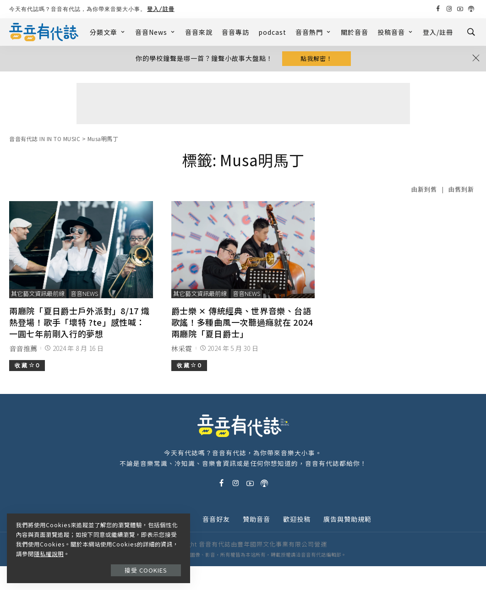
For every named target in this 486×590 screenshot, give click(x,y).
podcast (272, 32)
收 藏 (27, 365)
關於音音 (354, 32)
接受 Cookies (146, 570)
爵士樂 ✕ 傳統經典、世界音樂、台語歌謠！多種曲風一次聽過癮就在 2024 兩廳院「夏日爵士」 (242, 322)
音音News (155, 32)
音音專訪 (235, 32)
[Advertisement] (243, 103)
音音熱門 (313, 32)
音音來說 (199, 32)
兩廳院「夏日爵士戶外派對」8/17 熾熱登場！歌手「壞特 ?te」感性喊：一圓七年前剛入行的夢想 (79, 322)
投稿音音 (395, 32)
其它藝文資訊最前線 (38, 293)
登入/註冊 (161, 8)
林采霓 (181, 348)
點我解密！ (316, 58)
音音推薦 (23, 348)
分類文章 (108, 32)
